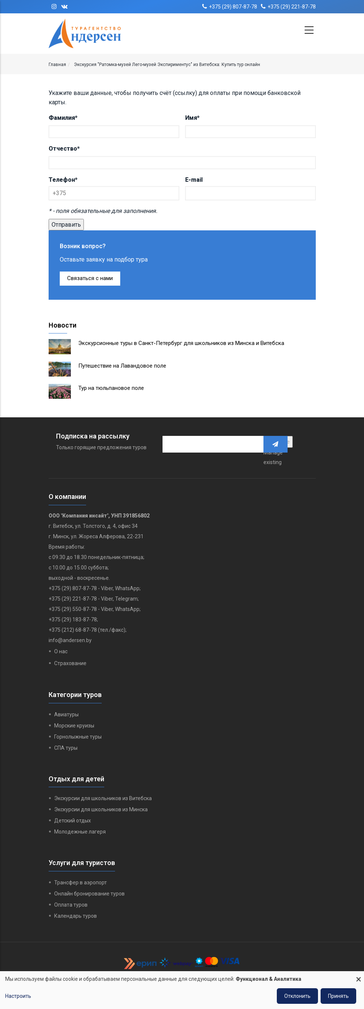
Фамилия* (63, 117)
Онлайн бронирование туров (89, 894)
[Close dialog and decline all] (358, 975)
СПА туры (66, 748)
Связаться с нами (90, 278)
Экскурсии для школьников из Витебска (103, 798)
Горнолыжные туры (78, 737)
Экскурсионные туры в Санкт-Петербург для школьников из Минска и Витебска (181, 343)
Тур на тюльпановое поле (111, 388)
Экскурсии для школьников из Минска (101, 809)
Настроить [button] (18, 996)
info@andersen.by (70, 640)
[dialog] (182, 990)
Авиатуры (66, 714)
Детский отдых (72, 821)
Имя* (192, 117)
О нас (61, 651)
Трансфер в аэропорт (80, 882)
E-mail (194, 179)
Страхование (70, 663)
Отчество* (64, 148)
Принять (338, 996)
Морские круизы (74, 726)
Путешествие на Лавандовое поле (122, 365)
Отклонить (297, 996)
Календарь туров (75, 916)
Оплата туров (71, 905)
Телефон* (63, 179)
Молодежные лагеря (80, 832)
